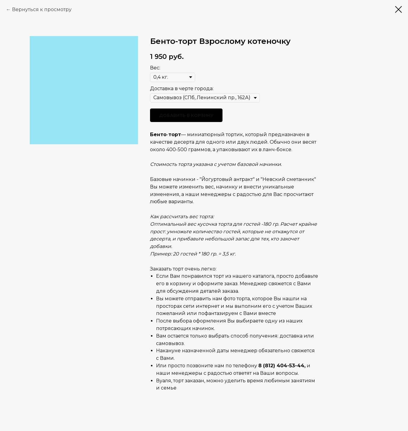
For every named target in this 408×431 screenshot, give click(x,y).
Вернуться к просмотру (42, 9)
